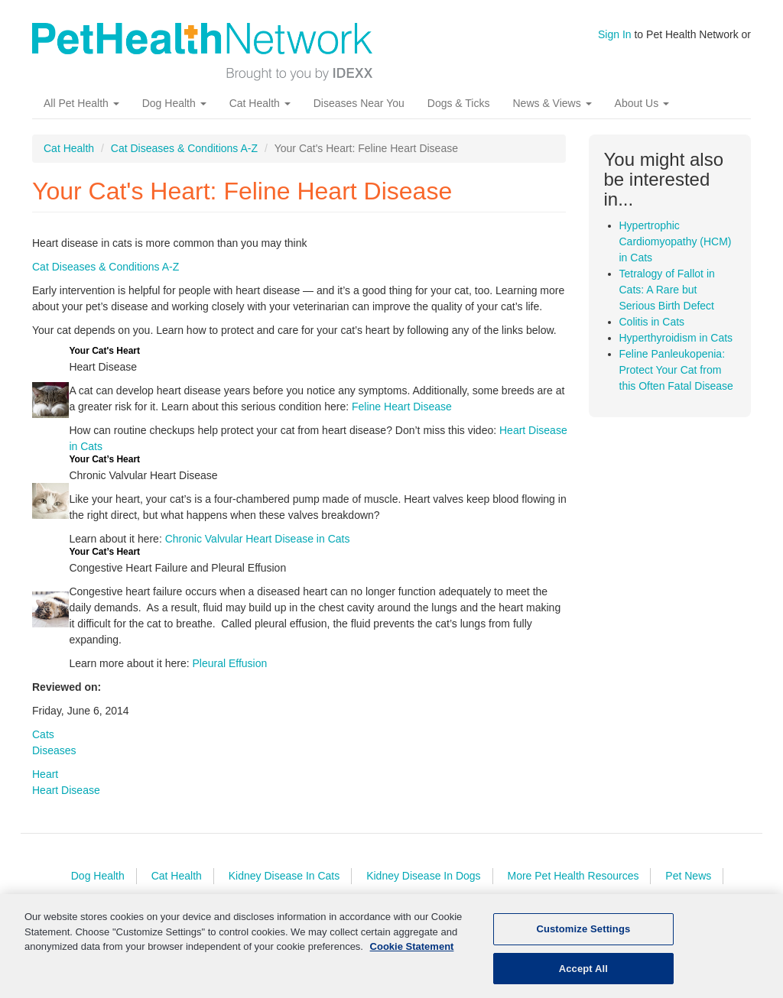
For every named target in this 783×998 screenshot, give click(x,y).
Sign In (615, 34)
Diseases (54, 750)
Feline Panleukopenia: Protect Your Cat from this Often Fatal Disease (676, 370)
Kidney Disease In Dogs (423, 876)
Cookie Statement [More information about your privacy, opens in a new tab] (412, 952)
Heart (45, 774)
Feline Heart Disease (402, 406)
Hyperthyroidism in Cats (676, 338)
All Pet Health (81, 103)
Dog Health (174, 103)
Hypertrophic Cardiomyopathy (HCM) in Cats (675, 241)
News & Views (551, 103)
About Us (642, 103)
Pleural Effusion (229, 663)
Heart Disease (66, 790)
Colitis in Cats (652, 322)
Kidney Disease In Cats (284, 876)
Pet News (688, 876)
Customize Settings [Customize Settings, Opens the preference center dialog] (583, 935)
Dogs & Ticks (458, 103)
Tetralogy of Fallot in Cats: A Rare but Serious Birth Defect (667, 289)
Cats (43, 734)
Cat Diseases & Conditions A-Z (184, 148)
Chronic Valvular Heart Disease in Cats (257, 539)
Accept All (583, 974)
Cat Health (260, 103)
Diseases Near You (359, 103)
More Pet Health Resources (572, 876)
